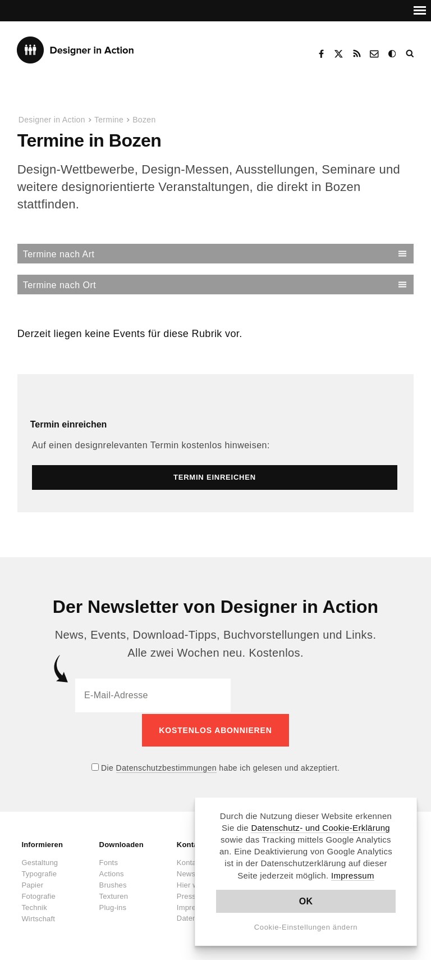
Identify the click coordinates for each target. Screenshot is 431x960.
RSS (357, 54)
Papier (32, 883)
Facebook (321, 54)
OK (306, 901)
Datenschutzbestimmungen (166, 766)
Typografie (39, 872)
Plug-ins (113, 906)
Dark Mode (392, 54)
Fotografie (38, 894)
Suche (410, 54)
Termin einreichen (68, 424)
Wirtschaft (38, 917)
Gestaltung (39, 861)
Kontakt (374, 54)
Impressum (352, 875)
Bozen (143, 119)
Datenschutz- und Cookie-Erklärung (320, 827)
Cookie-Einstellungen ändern (306, 927)
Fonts (108, 861)
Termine (108, 119)
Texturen (113, 894)
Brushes (113, 883)
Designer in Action (75, 50)
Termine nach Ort (59, 285)
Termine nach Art (59, 254)
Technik (34, 906)
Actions (111, 872)
